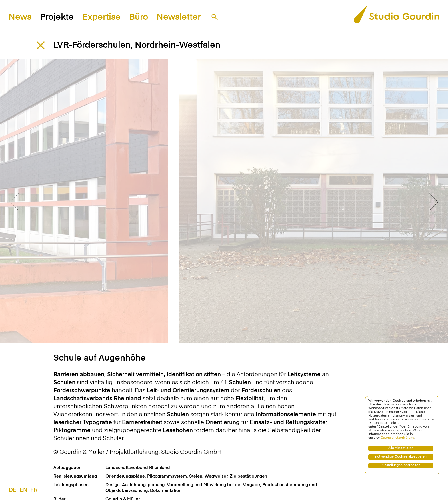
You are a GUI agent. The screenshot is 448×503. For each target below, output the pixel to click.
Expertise (101, 17)
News (20, 17)
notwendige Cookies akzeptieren (401, 456)
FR (33, 490)
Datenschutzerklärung (397, 438)
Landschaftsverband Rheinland (137, 460)
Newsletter (179, 17)
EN (23, 490)
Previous (14, 197)
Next (433, 197)
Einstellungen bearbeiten (400, 465)
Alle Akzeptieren (400, 448)
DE (13, 490)
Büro (138, 17)
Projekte (57, 17)
